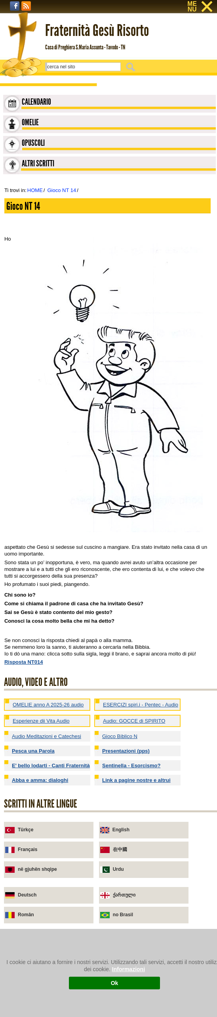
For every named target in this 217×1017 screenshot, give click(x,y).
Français (27, 849)
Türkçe (25, 829)
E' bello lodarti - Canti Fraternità (51, 765)
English (120, 829)
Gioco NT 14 (61, 190)
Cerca (132, 66)
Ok (114, 983)
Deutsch (27, 895)
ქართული (124, 895)
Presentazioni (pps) (126, 751)
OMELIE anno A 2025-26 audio (48, 705)
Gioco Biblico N (119, 736)
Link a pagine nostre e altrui (136, 780)
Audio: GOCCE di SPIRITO (134, 721)
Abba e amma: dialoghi (40, 780)
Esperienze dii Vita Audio (41, 721)
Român (26, 914)
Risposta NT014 (23, 662)
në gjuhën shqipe (37, 869)
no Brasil (123, 914)
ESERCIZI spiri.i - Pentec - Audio (140, 705)
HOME (35, 190)
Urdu (118, 869)
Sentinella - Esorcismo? (131, 765)
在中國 (120, 849)
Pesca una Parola (33, 751)
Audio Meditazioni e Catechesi (46, 736)
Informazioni (128, 969)
